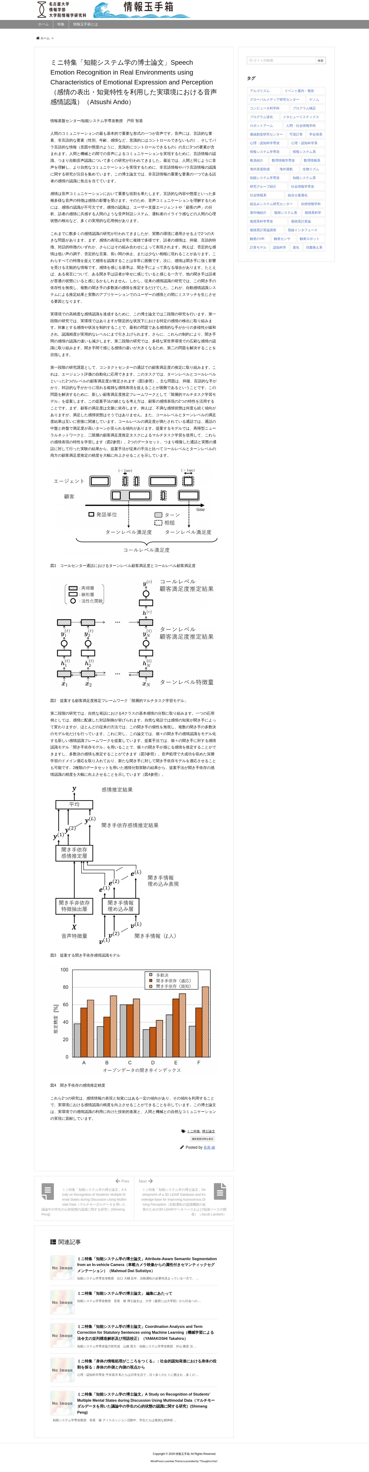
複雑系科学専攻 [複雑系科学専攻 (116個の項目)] (261, 221)
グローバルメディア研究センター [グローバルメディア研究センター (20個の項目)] (274, 99)
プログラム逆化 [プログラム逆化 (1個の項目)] (261, 117)
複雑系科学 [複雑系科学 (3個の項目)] (313, 212)
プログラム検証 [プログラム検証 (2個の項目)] (304, 108)
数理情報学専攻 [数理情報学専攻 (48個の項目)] (283, 160)
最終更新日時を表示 (202, 1139)
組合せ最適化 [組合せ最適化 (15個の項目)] (298, 195)
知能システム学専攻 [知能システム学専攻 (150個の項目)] (265, 178)
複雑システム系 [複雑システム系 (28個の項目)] (285, 212)
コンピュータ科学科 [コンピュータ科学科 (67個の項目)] (265, 108)
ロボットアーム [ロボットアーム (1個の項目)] (261, 125)
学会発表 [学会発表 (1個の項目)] (315, 134)
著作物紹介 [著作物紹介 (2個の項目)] (258, 212)
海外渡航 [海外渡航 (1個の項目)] (286, 169)
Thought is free (208, 1461)
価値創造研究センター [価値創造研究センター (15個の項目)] (266, 134)
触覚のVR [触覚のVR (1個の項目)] (257, 239)
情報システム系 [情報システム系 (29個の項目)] (304, 152)
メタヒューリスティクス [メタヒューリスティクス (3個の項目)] (301, 117)
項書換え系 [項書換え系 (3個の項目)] (314, 247)
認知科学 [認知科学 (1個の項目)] (279, 247)
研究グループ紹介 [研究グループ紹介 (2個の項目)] (263, 186)
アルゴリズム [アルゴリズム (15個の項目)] (260, 91)
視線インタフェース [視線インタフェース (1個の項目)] (302, 230)
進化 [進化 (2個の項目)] (296, 247)
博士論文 (208, 1131)
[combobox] (286, 60)
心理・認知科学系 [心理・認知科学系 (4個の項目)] (304, 143)
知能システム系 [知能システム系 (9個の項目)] (304, 178)
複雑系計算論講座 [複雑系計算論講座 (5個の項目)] (263, 230)
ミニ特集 (193, 1131)
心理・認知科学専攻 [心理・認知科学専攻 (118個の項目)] (265, 143)
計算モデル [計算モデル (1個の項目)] (258, 247)
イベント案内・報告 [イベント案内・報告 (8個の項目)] (299, 91)
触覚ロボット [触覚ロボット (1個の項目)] (310, 239)
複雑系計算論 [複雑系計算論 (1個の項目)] (301, 221)
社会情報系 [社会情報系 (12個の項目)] (258, 195)
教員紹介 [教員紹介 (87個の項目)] (256, 160)
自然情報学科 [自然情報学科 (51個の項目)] (311, 204)
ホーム (45, 38)
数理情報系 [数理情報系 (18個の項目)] (312, 160)
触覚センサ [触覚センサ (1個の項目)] (282, 239)
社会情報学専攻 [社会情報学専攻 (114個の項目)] (302, 186)
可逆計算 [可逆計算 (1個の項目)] (296, 134)
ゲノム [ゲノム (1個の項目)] (314, 99)
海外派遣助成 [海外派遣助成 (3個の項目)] (260, 169)
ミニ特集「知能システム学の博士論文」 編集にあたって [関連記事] (124, 1293)
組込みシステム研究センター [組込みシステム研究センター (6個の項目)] (271, 204)
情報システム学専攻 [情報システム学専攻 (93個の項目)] (265, 152)
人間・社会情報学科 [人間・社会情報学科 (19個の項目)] (301, 125)
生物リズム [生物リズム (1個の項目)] (311, 169)
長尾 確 (209, 1147)
